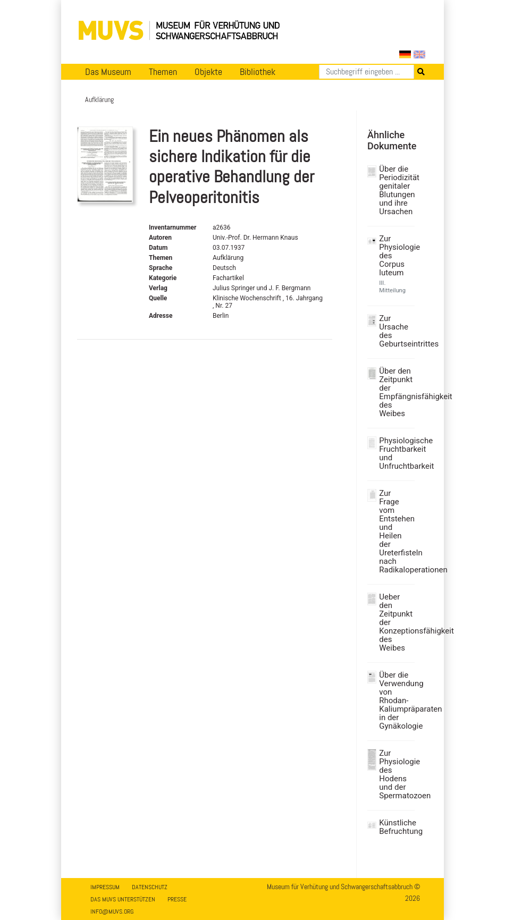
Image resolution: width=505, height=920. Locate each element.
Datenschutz (149, 887)
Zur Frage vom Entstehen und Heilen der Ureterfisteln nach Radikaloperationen (395, 531)
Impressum (105, 887)
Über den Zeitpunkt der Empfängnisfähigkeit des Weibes (395, 392)
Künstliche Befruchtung (395, 826)
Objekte (208, 71)
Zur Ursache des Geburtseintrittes (395, 331)
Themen (163, 71)
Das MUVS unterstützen (122, 899)
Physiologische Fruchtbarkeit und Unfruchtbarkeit (395, 453)
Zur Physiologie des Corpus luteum (395, 255)
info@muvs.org (111, 911)
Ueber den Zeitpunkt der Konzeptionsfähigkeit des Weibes (395, 622)
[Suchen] (366, 72)
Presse (177, 899)
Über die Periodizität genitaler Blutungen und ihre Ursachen (395, 190)
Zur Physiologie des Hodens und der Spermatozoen (395, 774)
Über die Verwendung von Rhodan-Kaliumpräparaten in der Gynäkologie (395, 700)
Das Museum (108, 71)
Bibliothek (257, 71)
